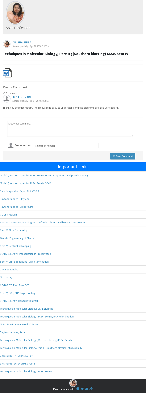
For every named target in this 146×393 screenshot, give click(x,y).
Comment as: (23, 145)
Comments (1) (11, 93)
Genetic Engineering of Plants (17, 238)
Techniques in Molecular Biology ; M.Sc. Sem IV (26, 371)
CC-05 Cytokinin (9, 214)
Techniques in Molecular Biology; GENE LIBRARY (26, 308)
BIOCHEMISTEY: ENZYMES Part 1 (17, 363)
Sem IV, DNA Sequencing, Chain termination (24, 261)
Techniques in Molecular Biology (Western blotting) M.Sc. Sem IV (36, 340)
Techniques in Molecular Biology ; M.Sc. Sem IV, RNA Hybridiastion (37, 316)
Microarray (6, 277)
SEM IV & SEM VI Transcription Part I (19, 301)
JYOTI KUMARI (21, 97)
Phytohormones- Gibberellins (16, 206)
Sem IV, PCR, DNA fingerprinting (17, 293)
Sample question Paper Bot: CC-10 (19, 191)
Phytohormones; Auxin (13, 332)
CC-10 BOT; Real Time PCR (14, 285)
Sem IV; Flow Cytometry (13, 230)
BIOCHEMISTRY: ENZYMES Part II (17, 355)
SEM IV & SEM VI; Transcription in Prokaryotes (25, 253)
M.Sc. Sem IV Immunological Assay (19, 324)
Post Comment (123, 156)
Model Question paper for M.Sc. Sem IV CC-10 (25, 183)
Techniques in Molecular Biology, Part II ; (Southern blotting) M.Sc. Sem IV (41, 348)
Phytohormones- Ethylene (15, 199)
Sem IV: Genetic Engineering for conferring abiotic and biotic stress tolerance (44, 222)
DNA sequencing (9, 269)
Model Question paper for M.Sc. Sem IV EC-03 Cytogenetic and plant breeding (44, 175)
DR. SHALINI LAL (22, 42)
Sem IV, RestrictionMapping (15, 246)
